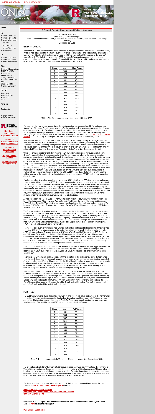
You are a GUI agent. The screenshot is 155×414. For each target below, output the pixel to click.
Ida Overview (6, 75)
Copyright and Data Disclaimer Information (8, 116)
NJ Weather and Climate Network (37, 390)
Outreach (5, 93)
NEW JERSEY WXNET (32, 2)
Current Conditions (8, 36)
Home (3, 28)
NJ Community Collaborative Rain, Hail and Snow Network (48, 392)
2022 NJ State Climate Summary (8, 85)
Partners (4, 104)
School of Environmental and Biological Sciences (9, 141)
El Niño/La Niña (7, 71)
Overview (5, 42)
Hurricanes (5, 73)
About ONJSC (7, 95)
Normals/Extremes (9, 48)
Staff (3, 100)
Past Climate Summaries (34, 410)
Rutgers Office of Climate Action (9, 163)
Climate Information (9, 40)
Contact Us (5, 109)
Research (5, 97)
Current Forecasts (8, 38)
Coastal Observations (10, 69)
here (33, 404)
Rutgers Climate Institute (9, 157)
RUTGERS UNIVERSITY (11, 2)
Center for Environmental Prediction (9, 149)
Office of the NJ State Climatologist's (47, 385)
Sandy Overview (7, 77)
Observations (7, 45)
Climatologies (6, 50)
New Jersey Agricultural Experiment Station (9, 133)
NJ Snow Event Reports (33, 394)
